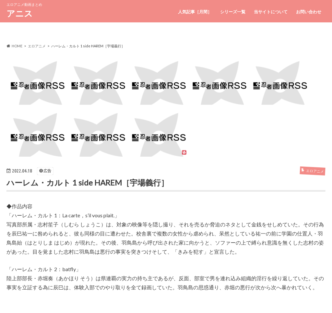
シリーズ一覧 (232, 11)
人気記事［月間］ (195, 11)
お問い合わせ (308, 11)
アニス (19, 13)
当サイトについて (271, 11)
